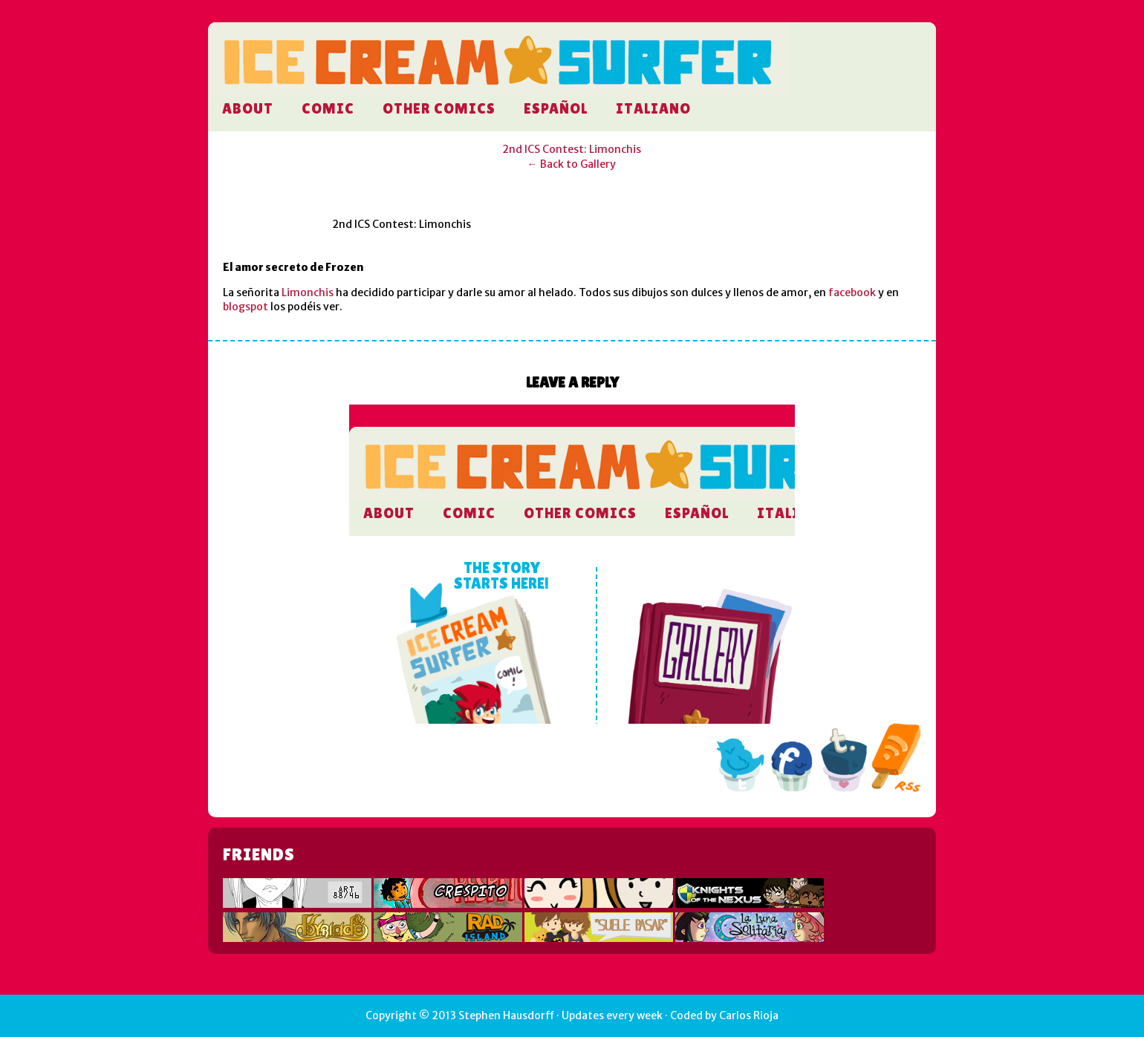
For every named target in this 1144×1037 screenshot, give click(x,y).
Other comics (439, 108)
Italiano (653, 108)
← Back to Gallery (571, 164)
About (247, 108)
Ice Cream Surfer (497, 83)
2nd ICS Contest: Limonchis (571, 149)
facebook (852, 292)
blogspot (245, 306)
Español (556, 108)
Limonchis (308, 292)
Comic (328, 108)
